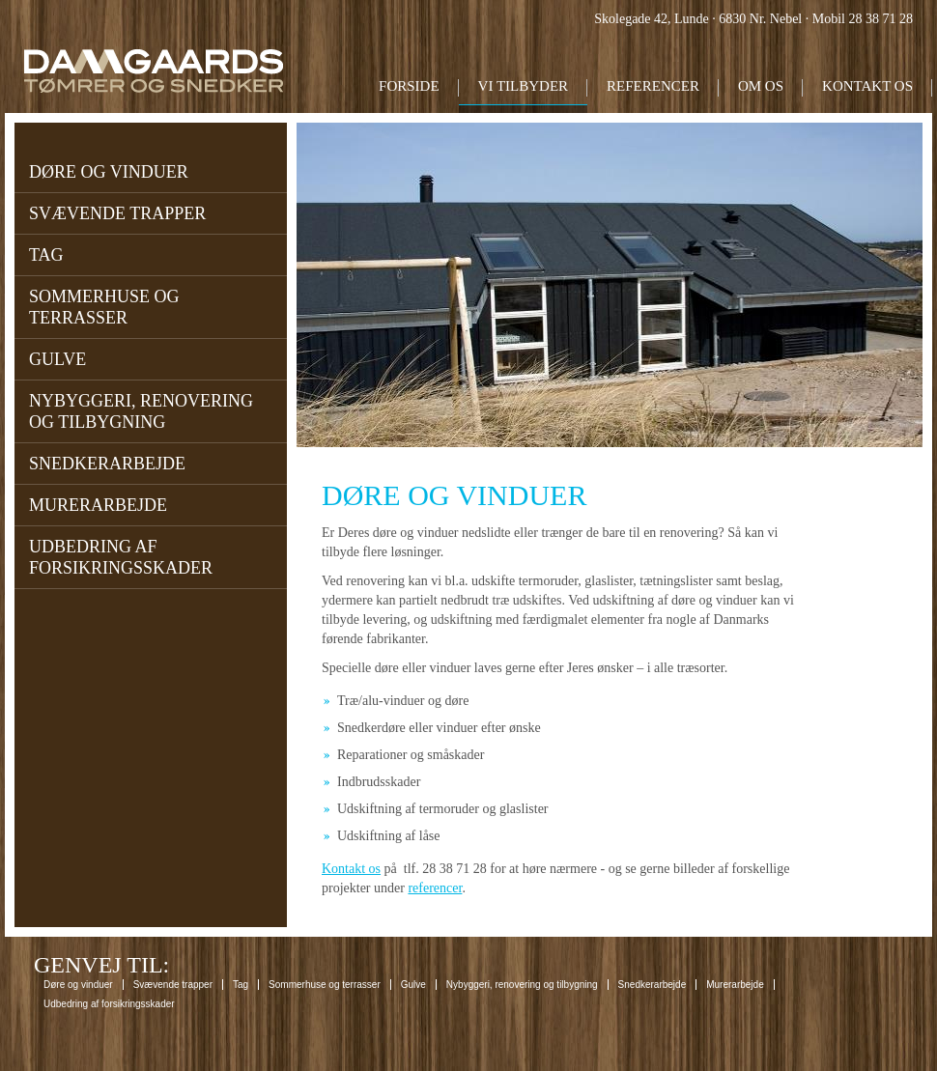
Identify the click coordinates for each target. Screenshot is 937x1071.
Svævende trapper (117, 213)
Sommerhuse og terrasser (104, 307)
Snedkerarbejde (107, 463)
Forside (409, 86)
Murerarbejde (98, 505)
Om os (760, 86)
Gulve (57, 359)
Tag (46, 255)
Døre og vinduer (108, 172)
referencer (435, 888)
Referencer (653, 86)
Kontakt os (867, 86)
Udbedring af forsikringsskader (121, 557)
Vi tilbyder (523, 86)
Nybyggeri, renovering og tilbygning (141, 411)
